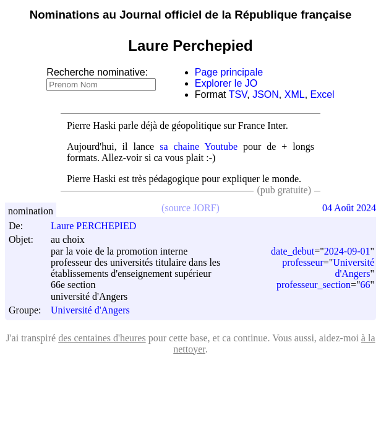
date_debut (292, 251)
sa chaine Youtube (199, 146)
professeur (302, 262)
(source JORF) (190, 208)
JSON (265, 94)
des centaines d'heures (102, 338)
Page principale (229, 72)
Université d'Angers (90, 310)
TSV (238, 94)
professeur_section (313, 284)
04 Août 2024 (349, 208)
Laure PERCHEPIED (99, 226)
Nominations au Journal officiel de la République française (191, 14)
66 (365, 284)
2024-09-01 (347, 251)
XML (295, 94)
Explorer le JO (226, 83)
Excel (322, 94)
